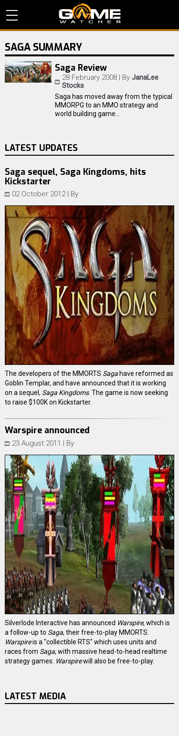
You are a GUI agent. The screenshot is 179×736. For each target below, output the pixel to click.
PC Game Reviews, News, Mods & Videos (90, 13)
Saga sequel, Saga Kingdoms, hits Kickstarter (75, 176)
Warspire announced (47, 430)
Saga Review (81, 68)
